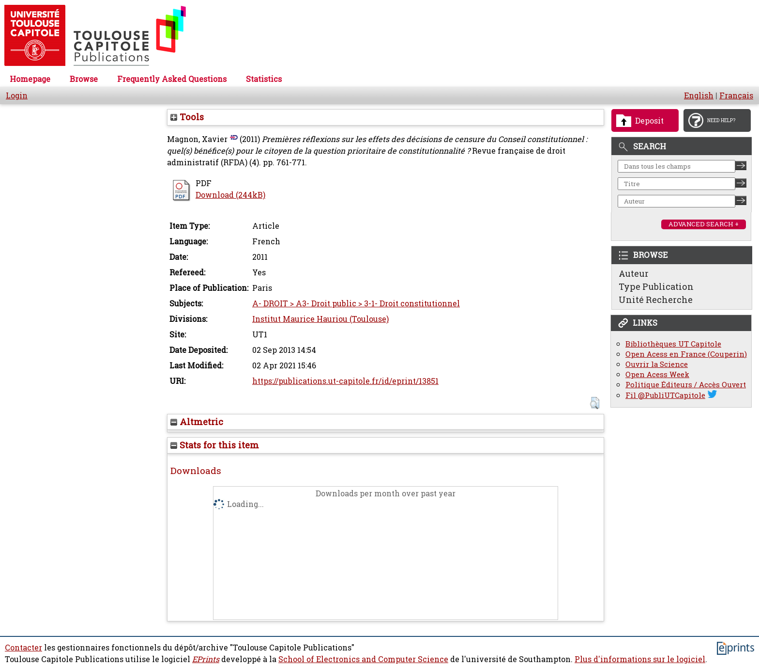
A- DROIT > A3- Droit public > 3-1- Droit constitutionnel (356, 303)
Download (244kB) (230, 195)
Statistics (264, 79)
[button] (594, 403)
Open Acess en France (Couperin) (686, 354)
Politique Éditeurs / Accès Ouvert (685, 385)
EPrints (205, 659)
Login (17, 95)
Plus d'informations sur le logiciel (640, 659)
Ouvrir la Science (656, 364)
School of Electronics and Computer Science (363, 659)
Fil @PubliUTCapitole (665, 395)
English (698, 95)
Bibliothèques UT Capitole (673, 344)
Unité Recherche (656, 299)
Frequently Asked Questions (172, 79)
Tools (187, 117)
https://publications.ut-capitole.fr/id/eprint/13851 (345, 381)
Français (736, 95)
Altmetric (196, 422)
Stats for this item (214, 445)
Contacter (23, 647)
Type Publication (656, 286)
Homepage (30, 79)
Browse (84, 79)
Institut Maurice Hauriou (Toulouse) (320, 319)
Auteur (634, 273)
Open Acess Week (657, 374)
